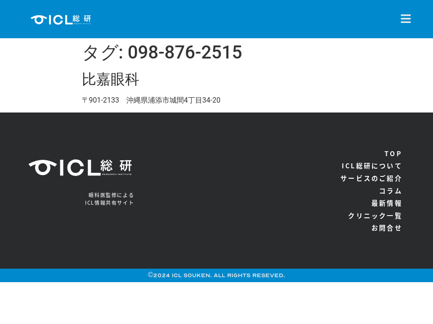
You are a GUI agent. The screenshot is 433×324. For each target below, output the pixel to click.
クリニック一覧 (375, 215)
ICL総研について (372, 165)
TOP (393, 153)
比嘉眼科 (110, 79)
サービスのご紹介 (371, 178)
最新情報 (386, 202)
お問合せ (386, 227)
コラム (390, 190)
